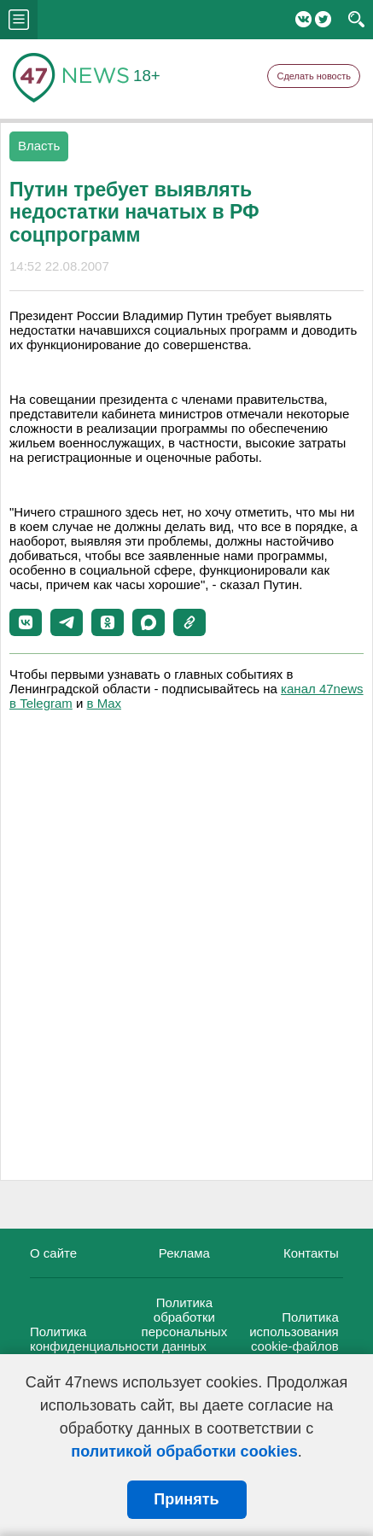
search (356, 19)
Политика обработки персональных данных (185, 1324)
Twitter (323, 19)
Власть (39, 145)
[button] (25, 622)
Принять (186, 1499)
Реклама (184, 1253)
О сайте (53, 1253)
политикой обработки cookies (184, 1451)
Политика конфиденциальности (94, 1338)
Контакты (311, 1253)
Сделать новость (314, 76)
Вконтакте (303, 19)
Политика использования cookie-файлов (294, 1331)
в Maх (104, 703)
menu (19, 19)
